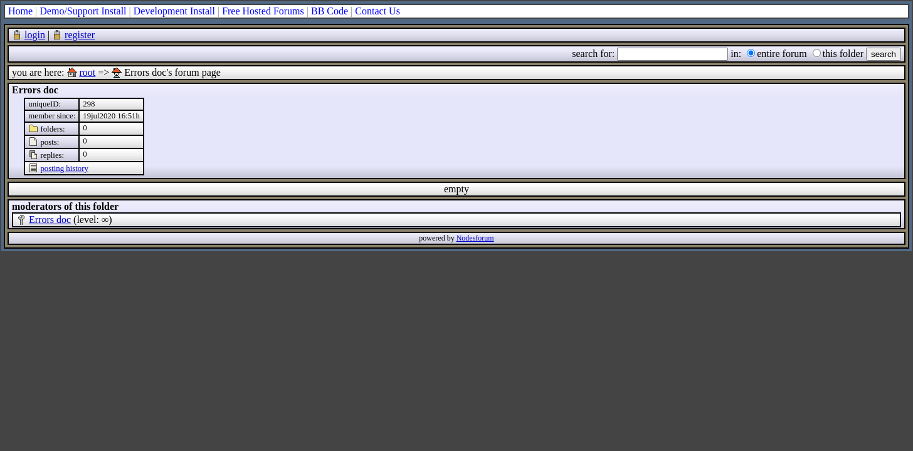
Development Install (174, 11)
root (88, 72)
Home (20, 11)
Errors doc (50, 219)
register (80, 34)
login (34, 34)
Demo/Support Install (83, 11)
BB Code (329, 11)
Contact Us (377, 11)
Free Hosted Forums (263, 11)
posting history (64, 168)
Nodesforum (475, 238)
